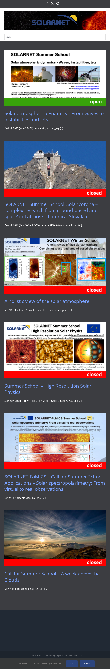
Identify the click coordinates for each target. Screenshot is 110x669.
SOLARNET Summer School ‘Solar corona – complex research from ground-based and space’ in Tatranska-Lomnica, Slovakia (51, 210)
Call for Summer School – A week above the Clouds (52, 576)
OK (71, 663)
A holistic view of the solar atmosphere (46, 301)
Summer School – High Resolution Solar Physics (47, 389)
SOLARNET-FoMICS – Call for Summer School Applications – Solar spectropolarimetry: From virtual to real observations (54, 482)
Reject (87, 663)
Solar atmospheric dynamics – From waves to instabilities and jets (54, 116)
